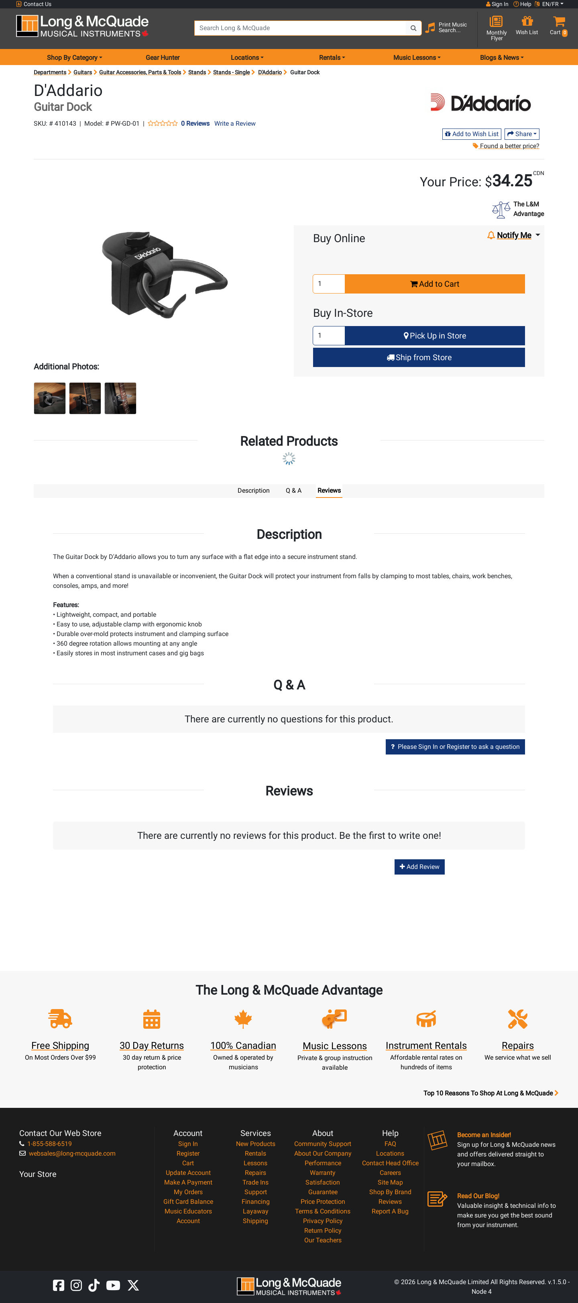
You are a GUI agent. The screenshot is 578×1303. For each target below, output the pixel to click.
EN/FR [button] (547, 4)
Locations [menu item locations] (245, 57)
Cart (188, 1162)
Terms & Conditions (322, 1211)
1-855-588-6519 (45, 1143)
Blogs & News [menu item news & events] (499, 57)
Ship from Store (419, 357)
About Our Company (323, 1153)
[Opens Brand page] (481, 103)
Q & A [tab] (293, 490)
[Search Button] (414, 28)
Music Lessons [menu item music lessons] (414, 57)
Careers (390, 1172)
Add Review (420, 866)
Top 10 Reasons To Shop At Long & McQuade (491, 1093)
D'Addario (270, 72)
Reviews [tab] (329, 490)
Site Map (390, 1182)
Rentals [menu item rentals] (329, 57)
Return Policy (323, 1230)
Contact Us (33, 4)
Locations (390, 1153)
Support (255, 1191)
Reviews (390, 1201)
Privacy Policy (323, 1220)
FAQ (390, 1143)
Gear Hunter (162, 57)
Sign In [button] (497, 4)
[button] (557, 29)
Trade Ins (255, 1182)
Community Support (322, 1143)
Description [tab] (254, 490)
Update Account (188, 1172)
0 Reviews (195, 123)
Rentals (255, 1153)
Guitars (82, 72)
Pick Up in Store (435, 336)
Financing (256, 1201)
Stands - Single (231, 72)
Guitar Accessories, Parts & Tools (140, 72)
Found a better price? (506, 146)
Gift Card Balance (188, 1201)
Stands (197, 72)
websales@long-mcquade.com (67, 1153)
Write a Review (235, 123)
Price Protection (323, 1201)
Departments (50, 72)
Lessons (255, 1162)
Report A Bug (390, 1211)
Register (188, 1153)
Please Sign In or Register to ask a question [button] (455, 746)
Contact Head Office (390, 1162)
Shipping (255, 1220)
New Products (255, 1143)
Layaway (256, 1211)
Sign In (188, 1143)
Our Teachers (323, 1240)
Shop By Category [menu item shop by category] (72, 57)
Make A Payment (188, 1182)
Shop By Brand (390, 1191)
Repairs (255, 1172)
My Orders (188, 1191)
